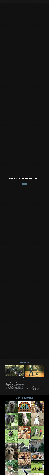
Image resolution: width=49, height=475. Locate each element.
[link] (24, 1)
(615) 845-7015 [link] (40, 4)
